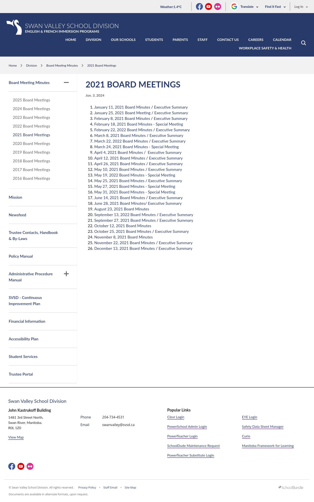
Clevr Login (175, 417)
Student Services (23, 356)
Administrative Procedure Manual (39, 276)
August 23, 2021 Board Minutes (121, 209)
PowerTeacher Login (182, 436)
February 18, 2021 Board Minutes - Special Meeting (138, 124)
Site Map (130, 487)
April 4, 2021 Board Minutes (118, 152)
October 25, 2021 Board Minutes (122, 231)
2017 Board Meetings (31, 169)
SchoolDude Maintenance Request (193, 445)
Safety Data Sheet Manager (263, 426)
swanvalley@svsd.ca (118, 424)
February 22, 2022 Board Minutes (123, 129)
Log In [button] (301, 6)
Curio (246, 436)
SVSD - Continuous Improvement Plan (25, 300)
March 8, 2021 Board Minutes (120, 135)
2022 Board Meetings (31, 126)
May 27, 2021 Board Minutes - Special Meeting (134, 186)
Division (93, 39)
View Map (16, 437)
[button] (303, 42)
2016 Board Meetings (31, 178)
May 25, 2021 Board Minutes (119, 180)
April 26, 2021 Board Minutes (119, 163)
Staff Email (110, 487)
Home (70, 39)
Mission (15, 197)
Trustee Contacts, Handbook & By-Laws (33, 235)
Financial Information (27, 321)
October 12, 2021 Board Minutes (122, 225)
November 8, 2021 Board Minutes (123, 237)
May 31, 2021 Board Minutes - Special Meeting (134, 192)
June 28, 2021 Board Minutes (119, 203)
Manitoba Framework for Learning (268, 445)
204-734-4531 (113, 417)
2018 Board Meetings (31, 160)
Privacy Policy (87, 487)
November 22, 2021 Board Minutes (124, 242)
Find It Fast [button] (275, 6)
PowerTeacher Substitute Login (190, 455)
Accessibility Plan (23, 338)
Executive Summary (171, 107)
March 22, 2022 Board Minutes (121, 141)
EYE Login (249, 417)
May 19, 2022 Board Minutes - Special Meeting (134, 175)
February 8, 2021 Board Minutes (122, 118)
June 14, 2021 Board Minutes (119, 197)
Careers (255, 39)
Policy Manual (21, 256)
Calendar (282, 39)
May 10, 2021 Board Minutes (119, 169)
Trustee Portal (21, 374)
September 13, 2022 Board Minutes (125, 214)
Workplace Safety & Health (265, 48)
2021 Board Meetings (31, 134)
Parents (180, 39)
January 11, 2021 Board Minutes (122, 107)
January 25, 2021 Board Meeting (122, 112)
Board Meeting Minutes (39, 82)
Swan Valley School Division (37, 401)
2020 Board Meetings (31, 143)
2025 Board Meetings (31, 99)
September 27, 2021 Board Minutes (125, 220)
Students (154, 39)
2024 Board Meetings (31, 108)
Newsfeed (17, 214)
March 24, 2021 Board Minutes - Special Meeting (136, 146)
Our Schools (123, 39)
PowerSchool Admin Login (187, 426)
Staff (202, 39)
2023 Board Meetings (31, 117)
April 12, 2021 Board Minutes (119, 158)
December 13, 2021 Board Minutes (124, 248)
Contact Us (228, 39)
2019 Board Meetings (31, 152)
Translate (250, 6)
